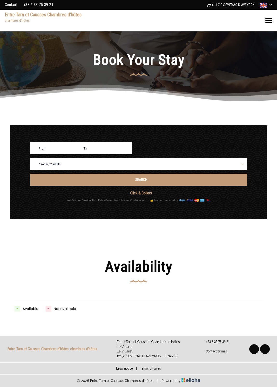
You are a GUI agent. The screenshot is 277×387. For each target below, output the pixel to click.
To (85, 148)
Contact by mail (213, 351)
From (43, 148)
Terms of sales (150, 368)
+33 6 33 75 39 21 (215, 342)
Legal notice (124, 368)
